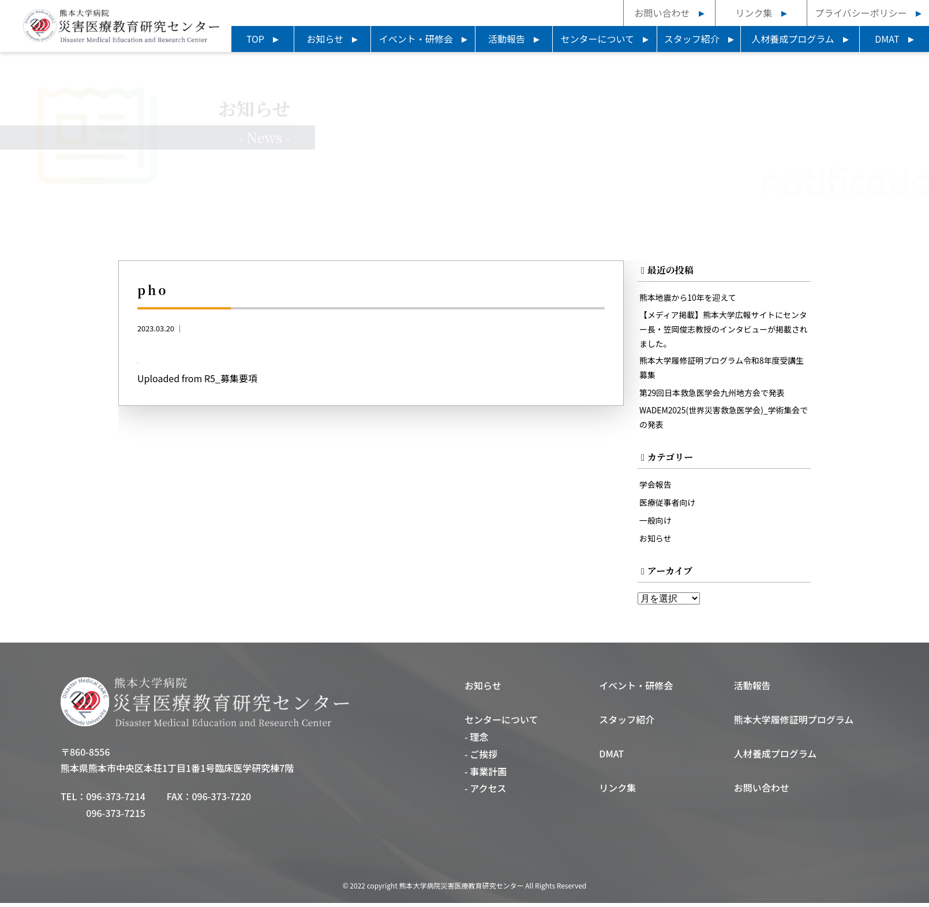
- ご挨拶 (480, 758)
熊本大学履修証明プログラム (794, 723)
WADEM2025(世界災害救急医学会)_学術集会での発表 (722, 421)
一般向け (656, 524)
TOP (255, 39)
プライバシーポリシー (861, 13)
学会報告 (656, 488)
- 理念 (476, 741)
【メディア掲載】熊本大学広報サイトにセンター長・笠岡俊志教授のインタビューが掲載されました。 (722, 330)
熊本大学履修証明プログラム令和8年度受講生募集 (720, 370)
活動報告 (506, 39)
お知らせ (325, 39)
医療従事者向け (668, 506)
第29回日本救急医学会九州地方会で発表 (714, 396)
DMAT (887, 39)
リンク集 (753, 13)
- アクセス (485, 792)
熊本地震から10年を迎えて (689, 298)
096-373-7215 (115, 817)
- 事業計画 (485, 775)
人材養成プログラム (792, 39)
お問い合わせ (662, 13)
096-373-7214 (115, 800)
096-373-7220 (222, 800)
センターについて (598, 39)
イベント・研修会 (416, 39)
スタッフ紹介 (692, 39)
